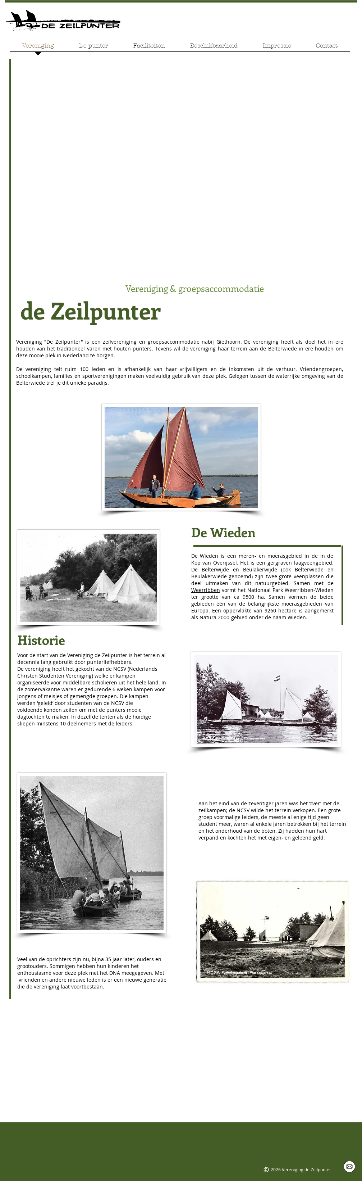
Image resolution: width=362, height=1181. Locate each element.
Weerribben (205, 590)
